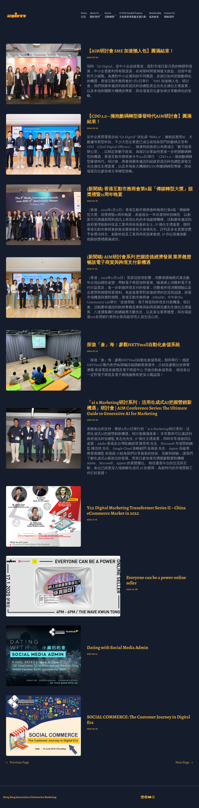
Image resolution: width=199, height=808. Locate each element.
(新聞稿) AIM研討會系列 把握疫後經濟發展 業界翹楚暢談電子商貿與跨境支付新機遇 (139, 259)
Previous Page (17, 762)
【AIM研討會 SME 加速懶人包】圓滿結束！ (130, 51)
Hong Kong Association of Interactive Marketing (29, 797)
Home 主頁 (84, 14)
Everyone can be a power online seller (156, 580)
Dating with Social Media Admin (117, 647)
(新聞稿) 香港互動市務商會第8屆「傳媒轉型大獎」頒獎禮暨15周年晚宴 (140, 191)
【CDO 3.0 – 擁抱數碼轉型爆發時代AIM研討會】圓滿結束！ (139, 118)
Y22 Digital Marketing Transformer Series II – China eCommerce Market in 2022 (136, 510)
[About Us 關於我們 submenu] (100, 15)
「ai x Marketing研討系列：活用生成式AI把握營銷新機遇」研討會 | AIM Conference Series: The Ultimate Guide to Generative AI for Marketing (139, 408)
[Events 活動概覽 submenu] (115, 15)
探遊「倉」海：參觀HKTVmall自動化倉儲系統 (133, 344)
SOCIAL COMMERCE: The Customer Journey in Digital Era (138, 719)
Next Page (184, 762)
